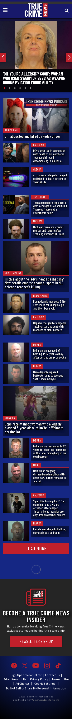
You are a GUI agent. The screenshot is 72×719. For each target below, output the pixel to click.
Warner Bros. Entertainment (45, 700)
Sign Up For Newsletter (26, 675)
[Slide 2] (9, 88)
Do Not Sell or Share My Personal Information (36, 688)
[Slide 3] (15, 88)
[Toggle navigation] (6, 9)
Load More (36, 548)
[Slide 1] (4, 88)
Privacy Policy (39, 679)
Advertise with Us (14, 679)
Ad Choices (23, 684)
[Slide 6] (30, 88)
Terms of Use (60, 679)
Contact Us (52, 675)
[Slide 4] (20, 88)
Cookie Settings (44, 684)
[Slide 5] (25, 88)
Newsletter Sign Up (36, 641)
